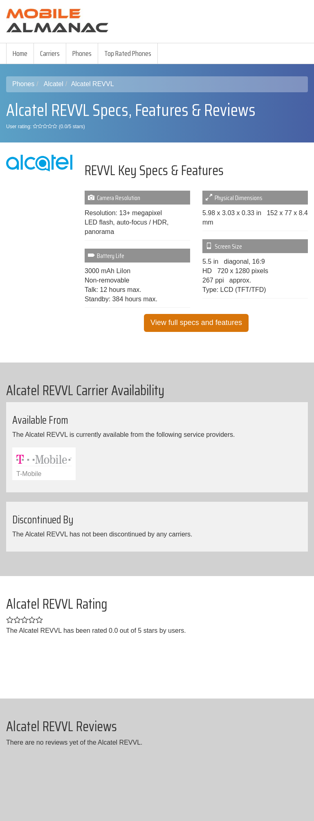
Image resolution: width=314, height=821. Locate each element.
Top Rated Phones (127, 53)
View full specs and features (196, 322)
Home (20, 53)
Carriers (50, 53)
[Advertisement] (210, 60)
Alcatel (53, 83)
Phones (82, 53)
